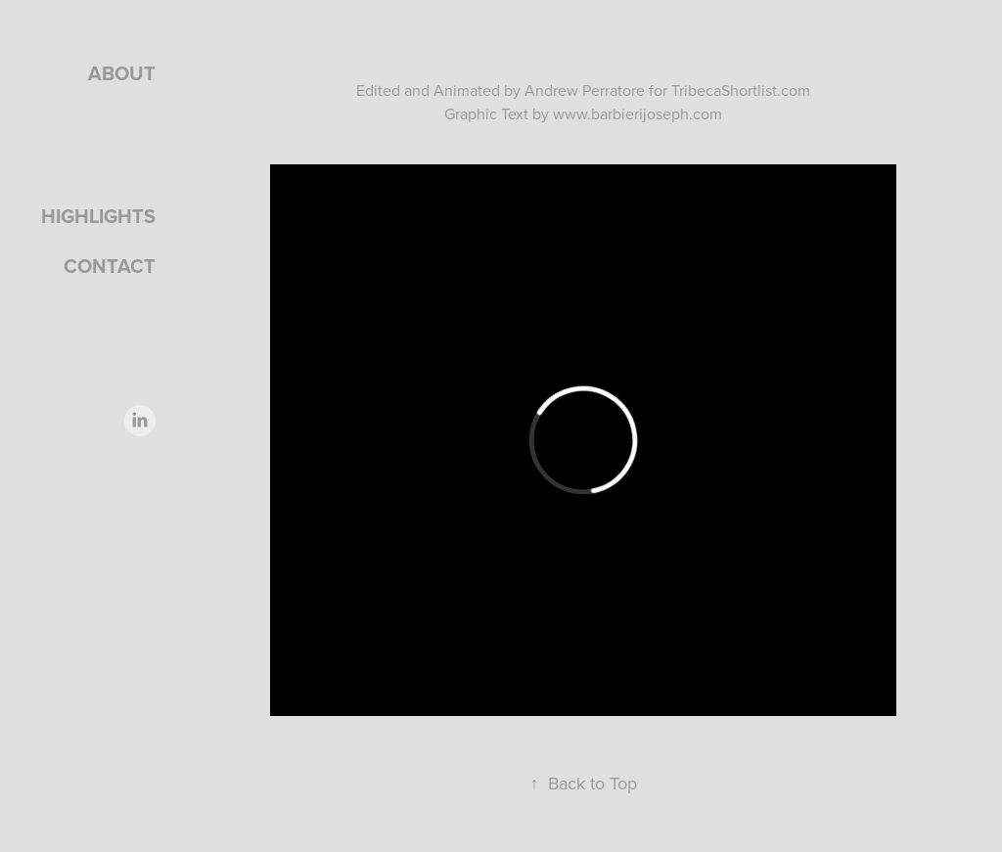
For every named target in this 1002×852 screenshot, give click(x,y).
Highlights (98, 216)
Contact (110, 265)
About (122, 73)
